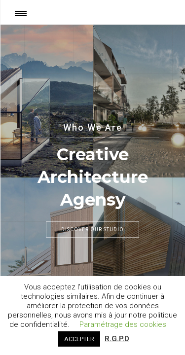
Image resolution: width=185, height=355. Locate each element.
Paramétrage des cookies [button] (122, 324)
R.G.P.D (117, 338)
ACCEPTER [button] (79, 339)
